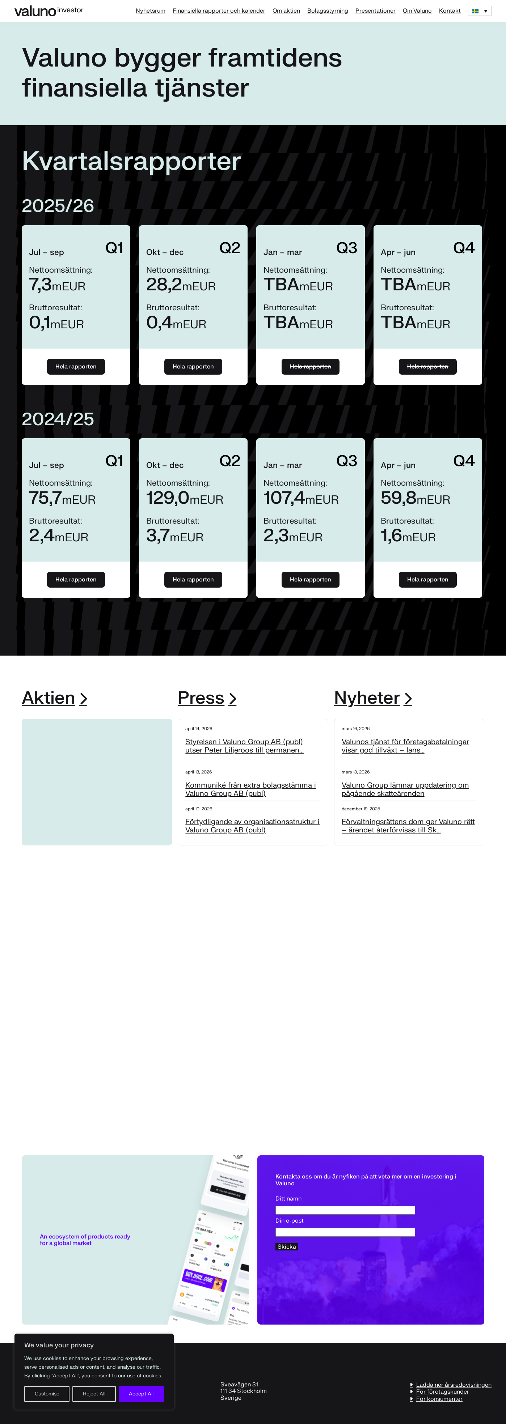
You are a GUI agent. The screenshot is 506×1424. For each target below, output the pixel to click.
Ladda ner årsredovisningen (454, 1384)
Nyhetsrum (150, 10)
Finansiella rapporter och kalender (219, 10)
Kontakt (450, 10)
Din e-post (345, 1227)
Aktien (48, 698)
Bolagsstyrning (327, 10)
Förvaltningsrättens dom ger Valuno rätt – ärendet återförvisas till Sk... (408, 826)
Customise (47, 1394)
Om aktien (286, 10)
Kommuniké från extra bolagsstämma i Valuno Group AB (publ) (250, 789)
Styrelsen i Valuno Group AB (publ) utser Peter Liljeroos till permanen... (244, 746)
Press (201, 698)
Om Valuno (417, 10)
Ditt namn (345, 1204)
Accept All (141, 1394)
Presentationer (375, 10)
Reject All (94, 1394)
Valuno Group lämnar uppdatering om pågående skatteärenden (405, 789)
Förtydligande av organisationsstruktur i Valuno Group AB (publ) (252, 826)
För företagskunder (442, 1391)
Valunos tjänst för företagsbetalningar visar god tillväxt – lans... (405, 746)
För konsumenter (439, 1398)
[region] (94, 1372)
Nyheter (367, 698)
